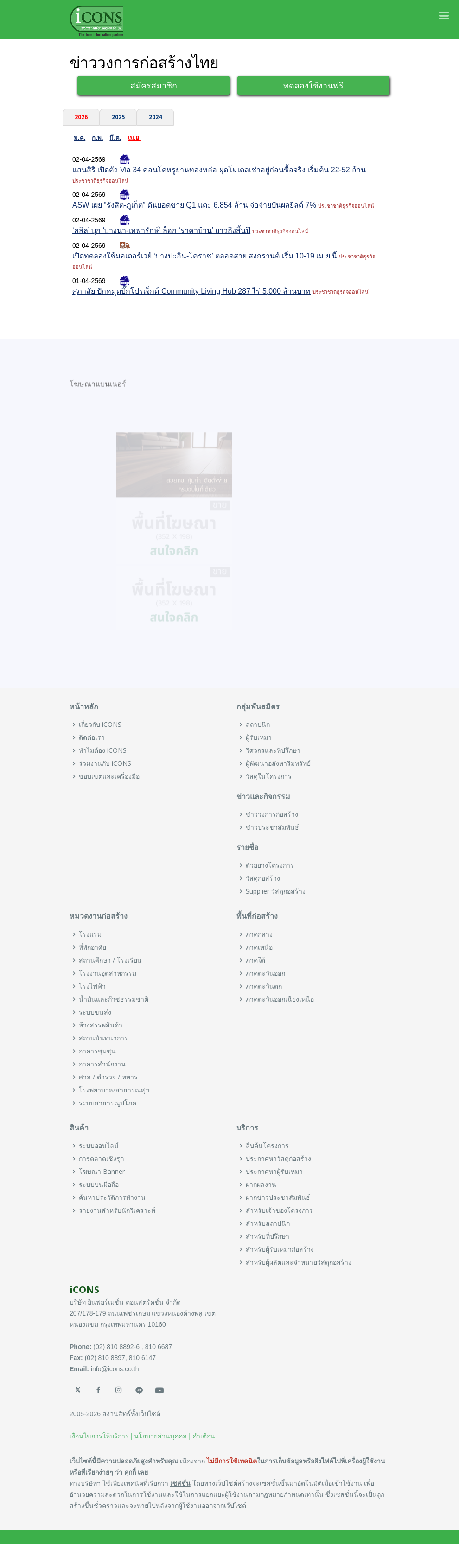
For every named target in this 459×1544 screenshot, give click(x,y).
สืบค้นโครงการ (267, 1145)
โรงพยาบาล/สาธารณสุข (114, 1090)
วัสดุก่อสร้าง (263, 878)
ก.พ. (97, 137)
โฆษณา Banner (102, 1171)
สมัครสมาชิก (153, 85)
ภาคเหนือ (259, 947)
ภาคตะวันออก (265, 973)
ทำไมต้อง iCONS (103, 750)
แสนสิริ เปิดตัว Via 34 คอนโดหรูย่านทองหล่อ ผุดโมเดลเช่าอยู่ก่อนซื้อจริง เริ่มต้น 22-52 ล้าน (219, 170)
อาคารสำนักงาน (102, 1064)
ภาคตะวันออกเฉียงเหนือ (280, 999)
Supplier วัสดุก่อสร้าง (276, 891)
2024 (155, 117)
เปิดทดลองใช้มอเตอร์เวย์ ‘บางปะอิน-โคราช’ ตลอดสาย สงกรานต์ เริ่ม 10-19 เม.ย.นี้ (204, 256)
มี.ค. (115, 137)
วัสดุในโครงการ (269, 776)
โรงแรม (90, 934)
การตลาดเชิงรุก (101, 1158)
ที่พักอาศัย (92, 947)
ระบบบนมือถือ (99, 1184)
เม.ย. (134, 137)
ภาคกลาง (259, 934)
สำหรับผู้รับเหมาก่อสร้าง (280, 1249)
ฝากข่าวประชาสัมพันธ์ (278, 1197)
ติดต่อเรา (92, 737)
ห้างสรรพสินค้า (100, 1025)
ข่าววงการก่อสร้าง (272, 814)
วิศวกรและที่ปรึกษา (273, 750)
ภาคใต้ (255, 960)
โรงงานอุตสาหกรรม (107, 973)
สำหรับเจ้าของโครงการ (279, 1210)
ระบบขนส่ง (95, 1012)
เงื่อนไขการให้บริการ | (101, 1436)
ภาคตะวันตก (264, 986)
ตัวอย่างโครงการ (270, 865)
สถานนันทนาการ (103, 1038)
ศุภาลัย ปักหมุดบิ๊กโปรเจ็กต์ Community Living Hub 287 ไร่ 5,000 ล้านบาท (191, 291)
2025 (118, 117)
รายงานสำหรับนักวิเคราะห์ (117, 1210)
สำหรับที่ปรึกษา (267, 1236)
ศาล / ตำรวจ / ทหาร (108, 1077)
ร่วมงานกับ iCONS (105, 763)
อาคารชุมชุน (97, 1051)
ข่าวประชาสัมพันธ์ (272, 827)
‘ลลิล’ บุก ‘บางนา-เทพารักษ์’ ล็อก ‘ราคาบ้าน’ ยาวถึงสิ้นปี (161, 230)
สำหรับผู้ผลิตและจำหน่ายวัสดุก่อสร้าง (298, 1262)
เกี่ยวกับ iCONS (100, 724)
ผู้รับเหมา (259, 737)
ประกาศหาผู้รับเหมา (274, 1171)
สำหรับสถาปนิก (268, 1223)
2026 (81, 117)
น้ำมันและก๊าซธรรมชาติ (113, 999)
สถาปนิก (258, 724)
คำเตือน (203, 1436)
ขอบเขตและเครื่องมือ (109, 776)
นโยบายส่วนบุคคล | (162, 1436)
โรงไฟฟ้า (92, 986)
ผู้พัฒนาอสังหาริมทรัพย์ (278, 763)
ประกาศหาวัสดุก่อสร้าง (278, 1158)
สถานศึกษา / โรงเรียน (110, 960)
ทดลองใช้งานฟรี (313, 85)
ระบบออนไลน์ (99, 1145)
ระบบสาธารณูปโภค (107, 1103)
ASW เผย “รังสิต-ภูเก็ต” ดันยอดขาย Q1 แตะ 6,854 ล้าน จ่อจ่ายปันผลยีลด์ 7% (194, 205)
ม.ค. (79, 137)
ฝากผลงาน (261, 1184)
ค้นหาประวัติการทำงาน (112, 1197)
